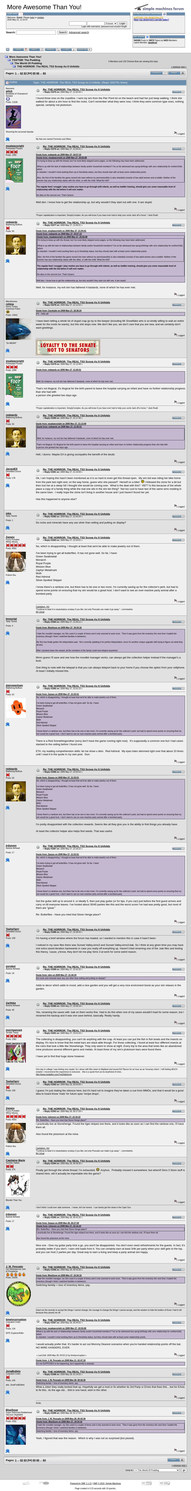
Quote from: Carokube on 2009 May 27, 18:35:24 (58, 311)
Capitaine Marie (15, 1160)
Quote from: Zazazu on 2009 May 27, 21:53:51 (57, 694)
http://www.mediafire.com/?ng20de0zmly (54, 1074)
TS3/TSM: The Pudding (26, 60)
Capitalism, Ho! (42, 607)
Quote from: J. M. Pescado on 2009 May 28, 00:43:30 (60, 1380)
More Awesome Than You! (25, 56)
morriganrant (14, 1029)
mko (8, 513)
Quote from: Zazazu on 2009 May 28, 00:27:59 (57, 1223)
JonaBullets (13, 1371)
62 (21, 73)
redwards (11, 222)
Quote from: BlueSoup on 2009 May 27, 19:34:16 (58, 628)
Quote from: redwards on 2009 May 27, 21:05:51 (58, 370)
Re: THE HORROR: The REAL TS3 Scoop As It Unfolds (76, 89)
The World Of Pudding (28, 63)
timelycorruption (16, 1319)
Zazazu (10, 537)
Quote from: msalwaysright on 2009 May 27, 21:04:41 (61, 231)
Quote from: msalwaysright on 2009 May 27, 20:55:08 (61, 158)
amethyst (152, 43)
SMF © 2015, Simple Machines (107, 1483)
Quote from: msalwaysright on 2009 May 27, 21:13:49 (61, 424)
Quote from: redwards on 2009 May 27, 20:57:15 (58, 155)
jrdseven (11, 845)
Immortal (11, 618)
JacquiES (12, 468)
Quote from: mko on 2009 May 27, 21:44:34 (56, 975)
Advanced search (79, 32)
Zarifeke (11, 1002)
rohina (10, 304)
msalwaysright (15, 145)
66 (37, 73)
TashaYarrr (12, 928)
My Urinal (40, 612)
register (40, 17)
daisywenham (14, 685)
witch (9, 91)
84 (44, 73)
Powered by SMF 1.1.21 (80, 1483)
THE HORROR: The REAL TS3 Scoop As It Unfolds (48, 66)
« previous (175, 67)
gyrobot (10, 966)
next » (183, 67)
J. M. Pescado (14, 1266)
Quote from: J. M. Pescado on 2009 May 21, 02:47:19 (60, 1360)
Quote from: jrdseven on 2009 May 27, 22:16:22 (58, 1117)
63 (25, 73)
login (32, 17)
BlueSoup (12, 1409)
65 (34, 73)
